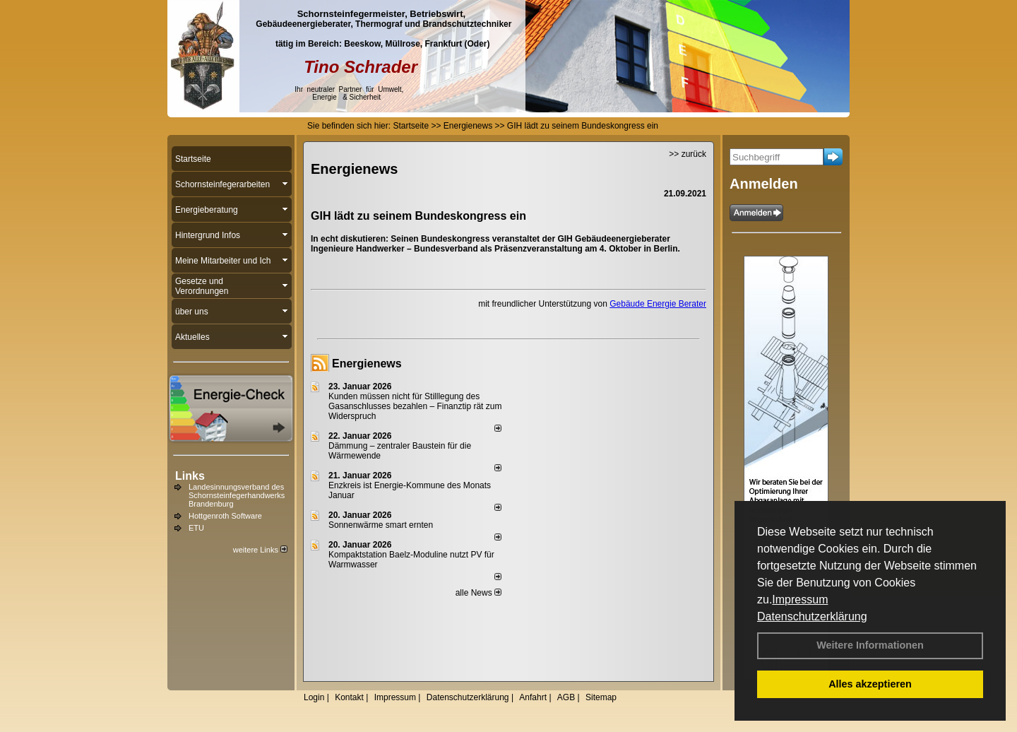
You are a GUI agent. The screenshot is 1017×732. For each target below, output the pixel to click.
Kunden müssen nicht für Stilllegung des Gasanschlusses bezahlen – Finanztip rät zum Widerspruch (414, 406)
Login (314, 697)
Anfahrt (533, 697)
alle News (478, 593)
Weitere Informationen (870, 645)
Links (190, 476)
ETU (196, 528)
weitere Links (260, 549)
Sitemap (601, 697)
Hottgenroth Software (225, 516)
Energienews (367, 364)
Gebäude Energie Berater (657, 304)
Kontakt (349, 697)
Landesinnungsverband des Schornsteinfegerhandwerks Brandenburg (237, 495)
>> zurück (687, 154)
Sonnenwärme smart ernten (380, 525)
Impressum (800, 600)
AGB (566, 697)
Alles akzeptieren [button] (870, 684)
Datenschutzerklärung (812, 616)
